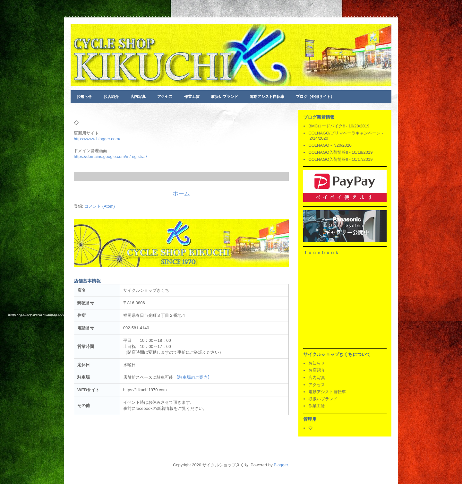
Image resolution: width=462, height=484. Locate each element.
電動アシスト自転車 (267, 96)
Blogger (281, 464)
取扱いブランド (224, 96)
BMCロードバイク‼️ (326, 126)
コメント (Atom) (99, 206)
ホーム (181, 193)
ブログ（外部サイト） (315, 96)
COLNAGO (318, 145)
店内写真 (138, 96)
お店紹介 (111, 96)
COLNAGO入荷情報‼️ (328, 152)
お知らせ (84, 96)
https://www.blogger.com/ (97, 138)
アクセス (165, 96)
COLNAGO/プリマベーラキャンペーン (344, 133)
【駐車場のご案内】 (193, 377)
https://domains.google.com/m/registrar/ (110, 156)
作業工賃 (192, 96)
